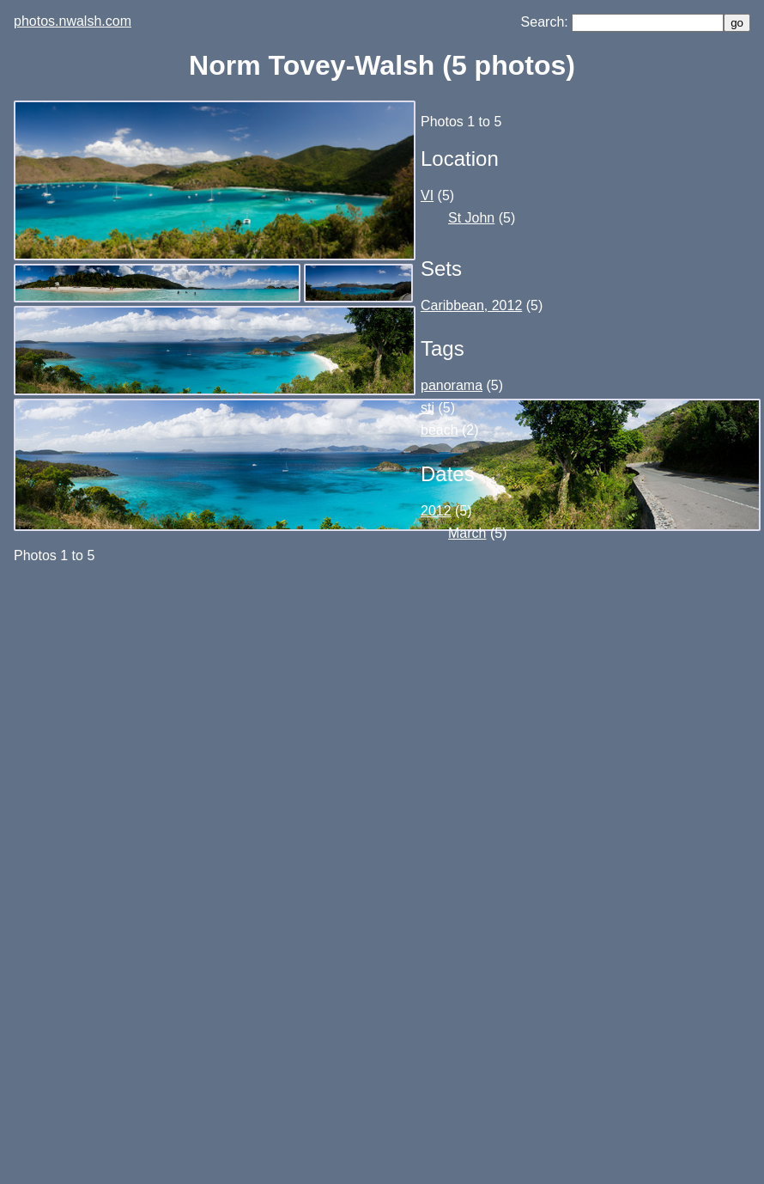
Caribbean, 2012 (471, 305)
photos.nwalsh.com (72, 21)
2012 (436, 511)
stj (427, 407)
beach (439, 430)
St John (471, 218)
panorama (451, 385)
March (467, 533)
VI (427, 195)
